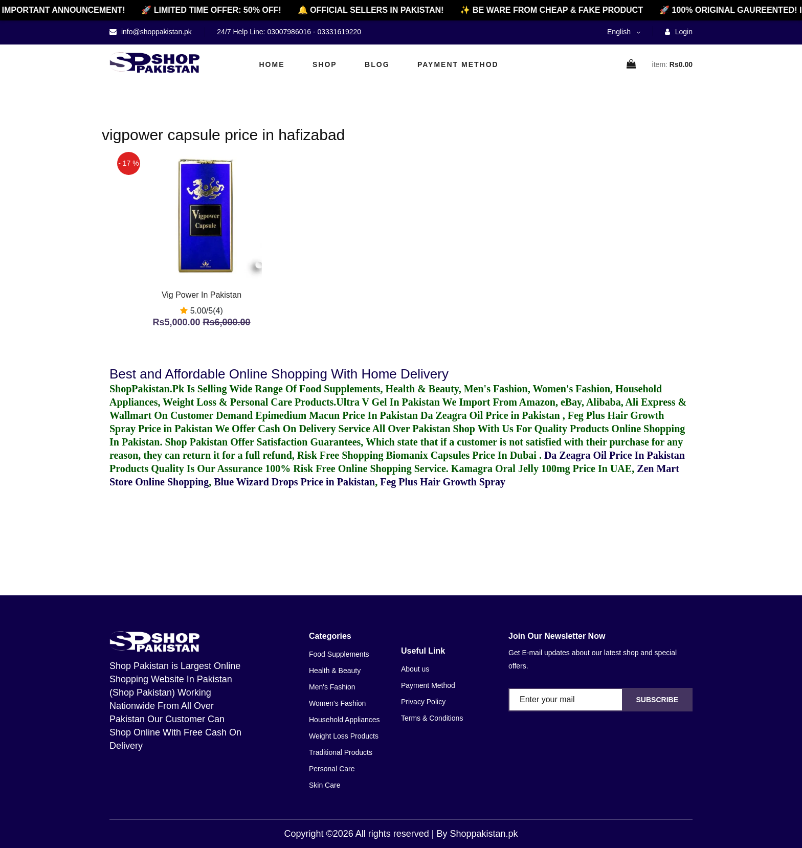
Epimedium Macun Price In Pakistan (336, 415)
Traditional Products (340, 752)
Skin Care (324, 785)
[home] (154, 62)
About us (415, 669)
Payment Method (458, 64)
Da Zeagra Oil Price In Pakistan (614, 455)
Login (679, 32)
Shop (325, 64)
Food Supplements (339, 654)
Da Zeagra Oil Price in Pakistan (491, 415)
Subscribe (657, 700)
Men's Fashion (332, 687)
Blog (377, 64)
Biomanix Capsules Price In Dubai (462, 455)
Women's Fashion (337, 703)
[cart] (632, 65)
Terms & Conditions (432, 718)
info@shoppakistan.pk (155, 32)
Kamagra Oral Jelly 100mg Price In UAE (541, 468)
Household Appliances (344, 720)
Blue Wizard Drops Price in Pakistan (294, 481)
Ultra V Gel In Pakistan (388, 402)
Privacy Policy (423, 702)
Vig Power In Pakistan (201, 295)
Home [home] (272, 64)
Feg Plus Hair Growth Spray (442, 481)
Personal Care (332, 769)
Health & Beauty (335, 670)
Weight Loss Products (343, 736)
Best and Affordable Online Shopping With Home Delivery (279, 374)
